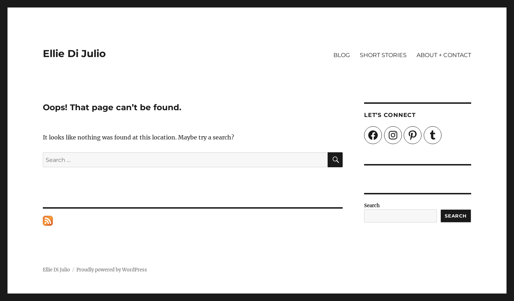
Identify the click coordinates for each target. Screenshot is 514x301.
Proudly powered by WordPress (111, 270)
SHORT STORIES (383, 55)
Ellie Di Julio (74, 53)
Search (372, 206)
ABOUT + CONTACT (444, 55)
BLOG (341, 55)
